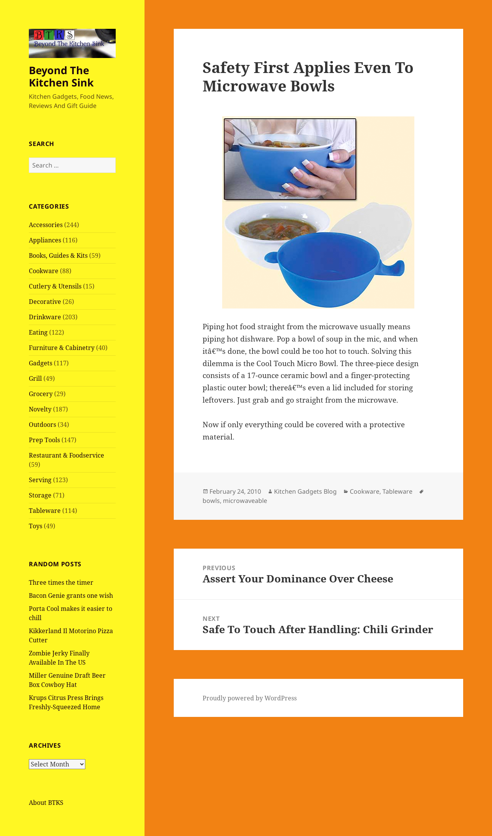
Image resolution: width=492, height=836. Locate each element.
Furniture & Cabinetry (62, 347)
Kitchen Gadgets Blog (305, 491)
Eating (38, 332)
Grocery (41, 394)
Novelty (40, 409)
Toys (35, 526)
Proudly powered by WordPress (250, 698)
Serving (40, 480)
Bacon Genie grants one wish (71, 595)
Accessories (46, 225)
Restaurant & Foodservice (66, 455)
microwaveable (245, 500)
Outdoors (42, 424)
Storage (40, 495)
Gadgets (40, 363)
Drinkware (45, 317)
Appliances (45, 240)
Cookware (43, 271)
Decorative (45, 301)
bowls (211, 500)
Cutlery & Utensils (55, 286)
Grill (35, 378)
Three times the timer (61, 582)
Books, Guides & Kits (58, 255)
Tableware (45, 510)
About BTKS (46, 802)
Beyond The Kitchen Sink (61, 76)
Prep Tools (44, 440)
